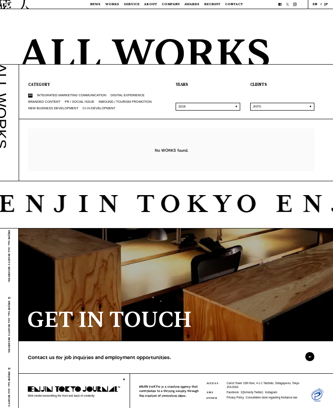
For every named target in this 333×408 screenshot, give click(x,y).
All (30, 96)
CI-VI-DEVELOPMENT (98, 108)
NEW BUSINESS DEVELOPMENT (53, 108)
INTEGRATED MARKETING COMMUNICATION (71, 95)
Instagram (271, 392)
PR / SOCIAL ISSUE (79, 102)
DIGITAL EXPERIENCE (127, 95)
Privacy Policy (235, 397)
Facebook (233, 392)
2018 (182, 106)
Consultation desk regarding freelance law (271, 397)
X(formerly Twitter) (252, 392)
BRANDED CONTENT (44, 102)
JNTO (257, 106)
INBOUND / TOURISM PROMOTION (125, 102)
